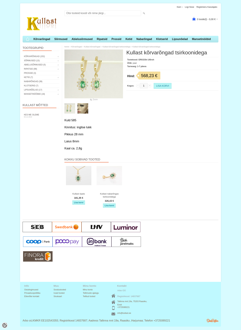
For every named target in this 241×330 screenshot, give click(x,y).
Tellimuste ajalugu (91, 293)
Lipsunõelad (180, 39)
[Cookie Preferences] (5, 325)
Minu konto (88, 290)
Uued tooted (59, 293)
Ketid (129, 39)
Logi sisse (189, 7)
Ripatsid (102, 39)
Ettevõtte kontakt (31, 296)
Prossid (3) (30, 73)
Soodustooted (60, 290)
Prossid (116, 39)
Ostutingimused (31, 290)
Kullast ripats (78, 194)
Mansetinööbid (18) (34, 94)
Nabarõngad (144, 39)
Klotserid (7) (31, 85)
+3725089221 (123, 307)
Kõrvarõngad (41, 39)
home (66, 47)
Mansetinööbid (201, 39)
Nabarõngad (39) (33, 81)
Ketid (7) (28, 77)
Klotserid (162, 39)
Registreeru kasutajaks (206, 7)
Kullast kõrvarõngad (92, 47)
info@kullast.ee (124, 313)
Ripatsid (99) (30, 69)
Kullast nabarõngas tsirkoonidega (109, 195)
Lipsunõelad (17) (33, 90)
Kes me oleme (41, 116)
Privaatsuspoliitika (32, 293)
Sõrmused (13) (32, 60)
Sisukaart (58, 296)
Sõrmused (60, 39)
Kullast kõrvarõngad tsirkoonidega (117, 47)
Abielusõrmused (82, 39)
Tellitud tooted (89, 296)
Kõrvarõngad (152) (34, 56)
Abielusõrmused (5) (35, 65)
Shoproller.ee (212, 320)
